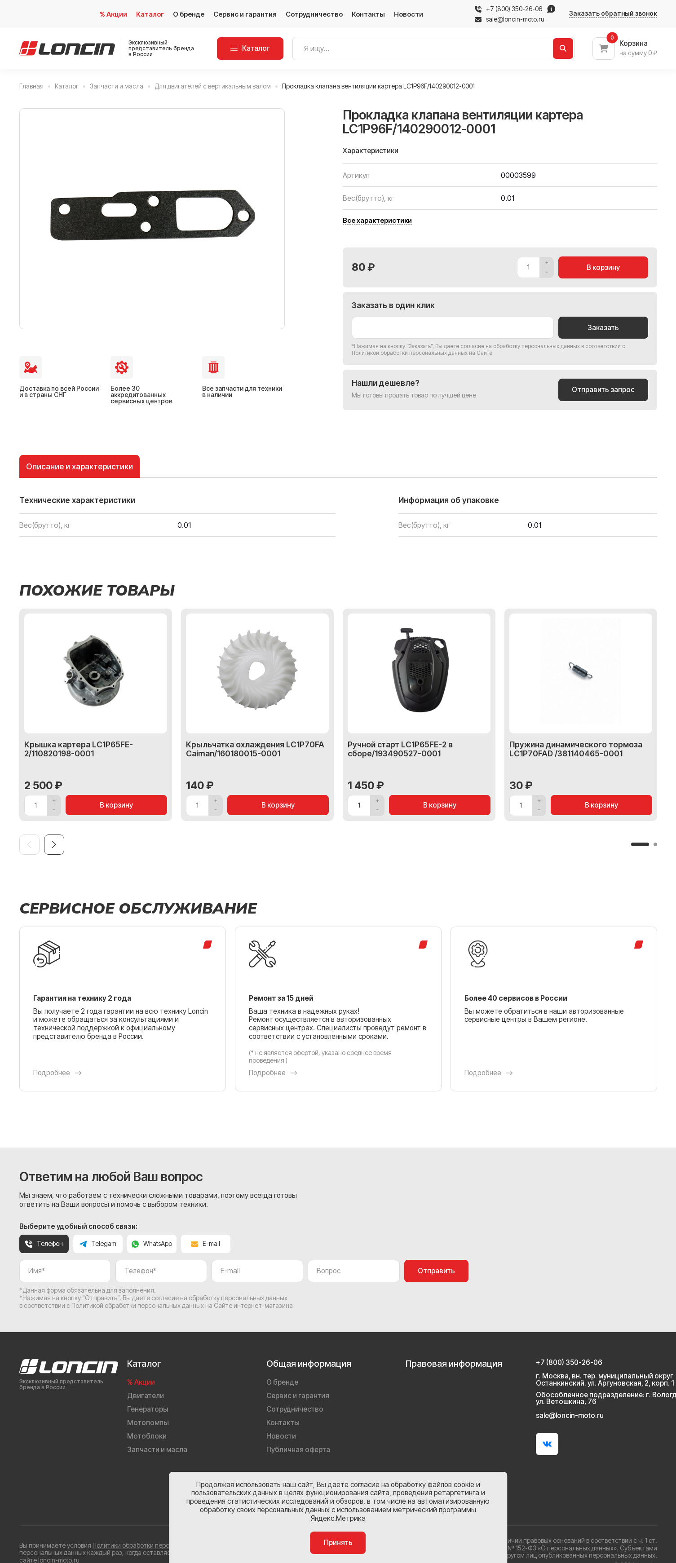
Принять (338, 1542)
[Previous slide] (29, 844)
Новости (408, 14)
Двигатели (145, 1395)
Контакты (368, 14)
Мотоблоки (147, 1436)
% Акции (113, 14)
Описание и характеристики (79, 466)
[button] (640, 844)
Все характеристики (377, 220)
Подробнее (57, 1073)
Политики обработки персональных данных (157, 1545)
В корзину (603, 267)
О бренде (188, 14)
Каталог (150, 14)
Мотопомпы (148, 1422)
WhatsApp (152, 1243)
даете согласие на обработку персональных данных (512, 346)
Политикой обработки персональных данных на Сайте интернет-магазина (182, 1305)
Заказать (603, 327)
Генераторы (147, 1409)
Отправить (436, 1271)
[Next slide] (54, 844)
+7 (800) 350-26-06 (514, 9)
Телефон (44, 1243)
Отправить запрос (603, 389)
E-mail (205, 1243)
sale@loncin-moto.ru (509, 19)
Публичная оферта (298, 1449)
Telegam (98, 1243)
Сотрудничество (314, 14)
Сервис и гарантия (245, 14)
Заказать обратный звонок (613, 13)
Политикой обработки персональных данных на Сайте (422, 352)
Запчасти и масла (157, 1449)
